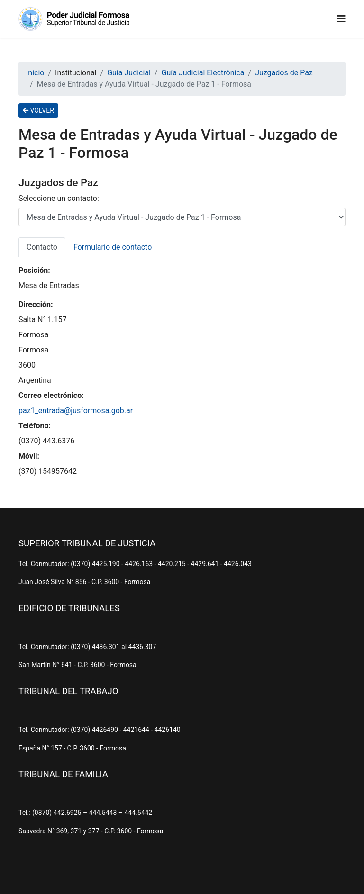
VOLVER (38, 110)
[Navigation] (341, 19)
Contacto (42, 247)
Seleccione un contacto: (58, 198)
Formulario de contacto (112, 247)
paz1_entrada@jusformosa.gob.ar (75, 410)
